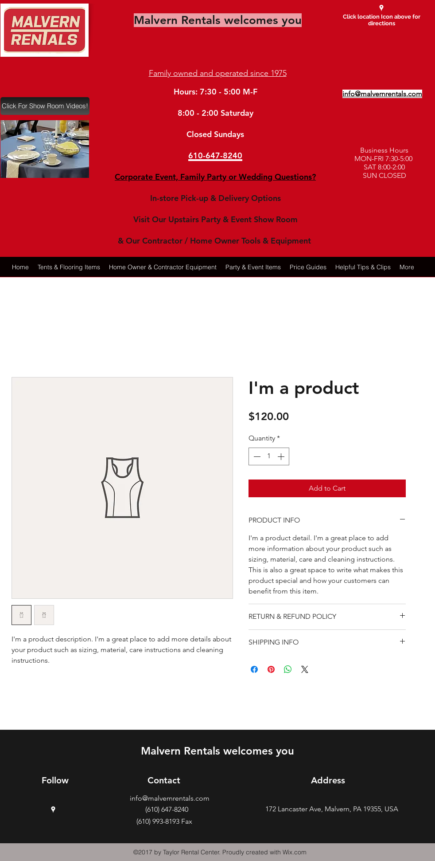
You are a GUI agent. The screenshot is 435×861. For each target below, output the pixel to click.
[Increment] (282, 456)
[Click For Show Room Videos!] (44, 106)
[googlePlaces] (381, 8)
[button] (44, 149)
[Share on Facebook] (254, 669)
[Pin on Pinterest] (271, 669)
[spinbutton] (269, 456)
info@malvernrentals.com (170, 798)
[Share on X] (304, 669)
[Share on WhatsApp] (288, 669)
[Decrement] (256, 456)
